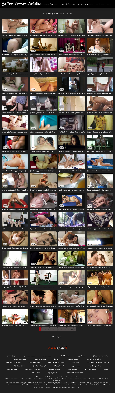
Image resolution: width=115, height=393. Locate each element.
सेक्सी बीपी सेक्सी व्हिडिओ (93, 359)
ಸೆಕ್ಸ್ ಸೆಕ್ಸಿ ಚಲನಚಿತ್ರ (53, 372)
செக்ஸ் (106, 369)
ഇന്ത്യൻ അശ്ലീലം (29, 356)
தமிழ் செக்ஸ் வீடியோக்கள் (75, 372)
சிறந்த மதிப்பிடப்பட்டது (67, 4)
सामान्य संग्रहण (11, 356)
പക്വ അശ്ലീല (47, 356)
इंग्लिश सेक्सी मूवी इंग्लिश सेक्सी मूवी (98, 362)
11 (68, 329)
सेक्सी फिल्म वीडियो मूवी (13, 362)
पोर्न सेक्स (57, 359)
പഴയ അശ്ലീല (72, 369)
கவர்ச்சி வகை (100, 4)
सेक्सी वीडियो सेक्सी (34, 362)
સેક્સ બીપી (75, 362)
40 (72, 329)
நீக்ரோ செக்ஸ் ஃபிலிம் (43, 387)
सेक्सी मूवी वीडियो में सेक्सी (56, 362)
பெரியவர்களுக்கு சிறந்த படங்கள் (49, 4)
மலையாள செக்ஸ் (90, 369)
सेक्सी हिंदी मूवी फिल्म (94, 366)
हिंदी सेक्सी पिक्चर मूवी (39, 366)
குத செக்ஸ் (81, 356)
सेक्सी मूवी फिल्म (12, 369)
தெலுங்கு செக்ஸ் (73, 359)
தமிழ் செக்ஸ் (36, 372)
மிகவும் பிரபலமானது (31, 4)
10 (65, 329)
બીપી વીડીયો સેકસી (64, 356)
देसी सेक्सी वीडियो (19, 366)
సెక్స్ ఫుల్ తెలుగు (59, 366)
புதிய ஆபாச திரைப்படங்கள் (85, 4)
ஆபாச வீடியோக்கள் (20, 359)
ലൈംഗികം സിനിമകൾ (54, 369)
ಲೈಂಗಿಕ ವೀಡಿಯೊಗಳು (40, 359)
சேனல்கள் (109, 4)
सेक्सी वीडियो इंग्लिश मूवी (33, 369)
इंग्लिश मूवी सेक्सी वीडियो (100, 356)
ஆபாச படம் (76, 366)
